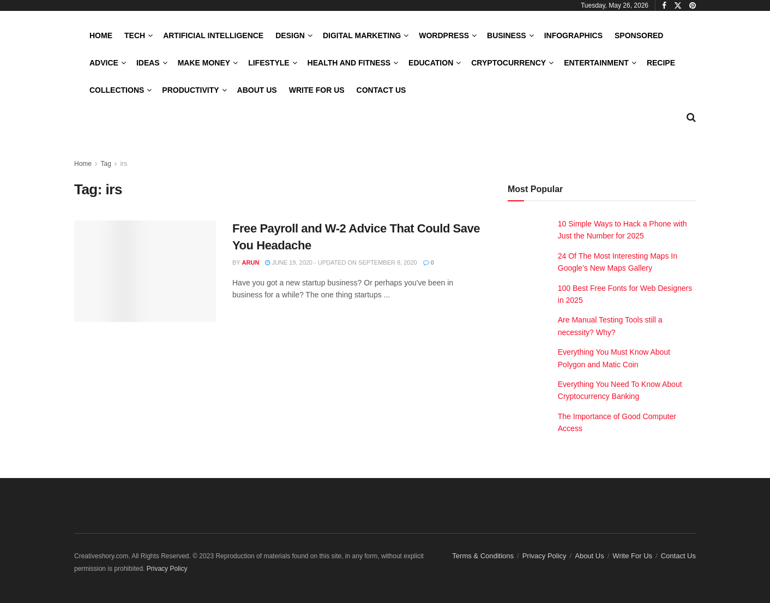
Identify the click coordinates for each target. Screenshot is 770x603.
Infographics (573, 35)
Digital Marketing (362, 35)
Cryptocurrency (508, 62)
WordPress (444, 35)
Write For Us (317, 90)
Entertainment (596, 62)
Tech (134, 35)
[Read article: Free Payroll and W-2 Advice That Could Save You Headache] (145, 271)
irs (124, 164)
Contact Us (381, 90)
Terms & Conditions (483, 556)
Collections (116, 90)
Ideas (148, 62)
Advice (103, 62)
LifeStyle (268, 62)
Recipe (661, 62)
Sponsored (639, 35)
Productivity (190, 90)
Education (430, 62)
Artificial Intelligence (213, 35)
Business (506, 35)
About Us (257, 90)
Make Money (204, 62)
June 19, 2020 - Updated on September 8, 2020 (341, 262)
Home (100, 35)
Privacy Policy (544, 556)
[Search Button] (691, 117)
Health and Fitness (349, 62)
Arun (251, 262)
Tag (105, 164)
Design (290, 35)
